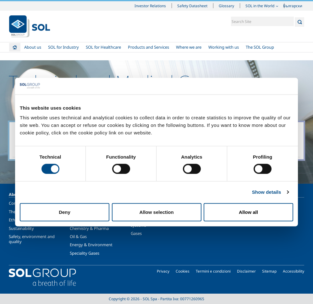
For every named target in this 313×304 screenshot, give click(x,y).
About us (32, 47)
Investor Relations (150, 5)
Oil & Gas (78, 236)
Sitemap (269, 271)
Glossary (226, 5)
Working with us (223, 47)
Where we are (188, 47)
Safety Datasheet (192, 5)
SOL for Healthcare (103, 47)
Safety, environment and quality (32, 239)
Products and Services (148, 47)
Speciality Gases (84, 253)
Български (292, 5)
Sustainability (21, 228)
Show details (266, 192)
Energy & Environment (91, 244)
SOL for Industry (63, 47)
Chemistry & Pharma (89, 228)
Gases (136, 233)
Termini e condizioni (213, 271)
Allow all (248, 211)
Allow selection (156, 211)
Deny (64, 211)
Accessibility (293, 271)
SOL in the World (259, 5)
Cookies (182, 271)
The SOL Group (260, 47)
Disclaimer (246, 271)
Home (14, 47)
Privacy (163, 271)
